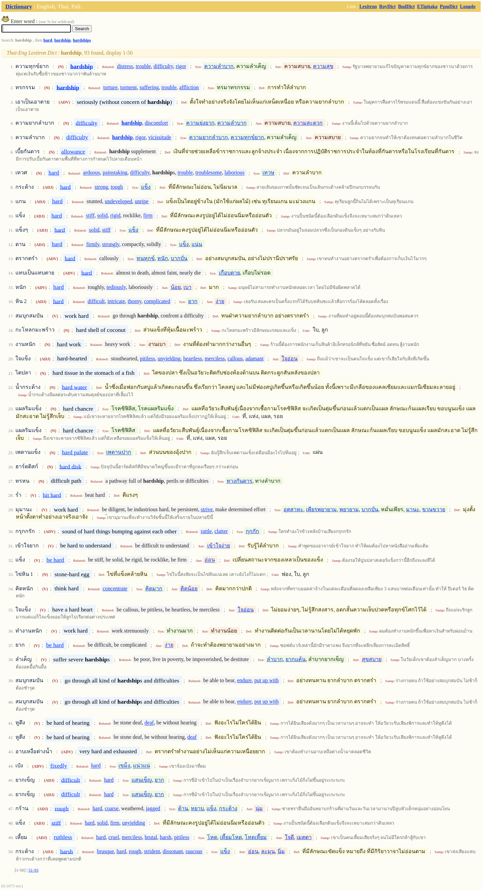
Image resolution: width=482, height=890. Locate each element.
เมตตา (304, 837)
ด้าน (183, 808)
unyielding (169, 358)
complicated (157, 301)
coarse (111, 808)
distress (125, 66)
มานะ (412, 509)
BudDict (406, 6)
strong (101, 187)
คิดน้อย (188, 588)
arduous (91, 173)
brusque (105, 851)
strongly (110, 244)
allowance (73, 151)
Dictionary (18, 6)
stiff (90, 216)
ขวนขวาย (433, 509)
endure (244, 680)
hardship (62, 40)
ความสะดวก (308, 123)
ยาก (192, 301)
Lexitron (368, 6)
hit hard (52, 494)
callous (235, 358)
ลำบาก (275, 659)
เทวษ (268, 173)
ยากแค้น (296, 659)
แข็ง (146, 187)
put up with (266, 680)
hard (48, 40)
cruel (113, 837)
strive (207, 509)
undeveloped (118, 201)
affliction (189, 87)
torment (128, 87)
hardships (82, 40)
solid (102, 216)
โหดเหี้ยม (256, 837)
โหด (212, 837)
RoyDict (387, 6)
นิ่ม (281, 851)
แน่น (196, 244)
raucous (194, 851)
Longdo (467, 6)
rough (62, 808)
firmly (92, 244)
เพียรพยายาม (321, 509)
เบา (187, 287)
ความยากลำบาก (208, 137)
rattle (206, 531)
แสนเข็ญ (142, 780)
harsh (165, 837)
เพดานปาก (118, 452)
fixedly (58, 765)
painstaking (115, 173)
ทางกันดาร (239, 481)
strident (152, 851)
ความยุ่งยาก (200, 123)
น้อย (176, 287)
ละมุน (268, 851)
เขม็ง (124, 766)
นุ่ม (259, 808)
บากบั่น (179, 258)
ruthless (63, 837)
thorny (134, 301)
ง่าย (220, 301)
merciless (215, 358)
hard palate (75, 452)
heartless (192, 358)
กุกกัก (252, 531)
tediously (116, 287)
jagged (153, 808)
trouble (143, 66)
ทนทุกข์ (146, 258)
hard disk (70, 466)
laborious (235, 173)
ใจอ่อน (290, 358)
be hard (55, 559)
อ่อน (210, 560)
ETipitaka (427, 6)
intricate (116, 301)
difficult (96, 301)
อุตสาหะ (293, 509)
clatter (221, 531)
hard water (74, 386)
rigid (115, 216)
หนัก (162, 258)
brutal (151, 837)
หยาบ (197, 808)
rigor (181, 66)
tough (117, 187)
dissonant (173, 851)
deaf (149, 723)
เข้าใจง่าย (218, 545)
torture (110, 87)
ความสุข (323, 66)
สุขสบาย (372, 659)
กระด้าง (228, 808)
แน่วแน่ (141, 766)
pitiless (147, 358)
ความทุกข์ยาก (247, 137)
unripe (142, 201)
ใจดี (289, 837)
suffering (149, 87)
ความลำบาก (219, 66)
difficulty (163, 66)
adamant (254, 358)
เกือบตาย (229, 273)
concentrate (115, 588)
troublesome (208, 173)
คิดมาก (153, 588)
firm (148, 216)
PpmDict (449, 6)
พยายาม (349, 509)
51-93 (33, 870)
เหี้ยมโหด (231, 837)
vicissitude (159, 137)
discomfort (156, 123)
